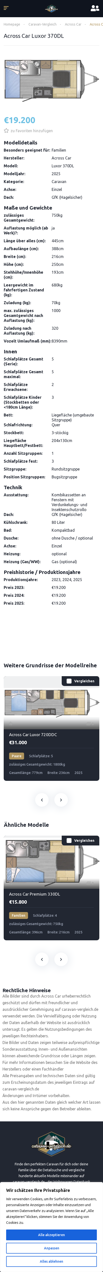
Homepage (12, 24)
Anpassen (51, 1248)
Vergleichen (84, 681)
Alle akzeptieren (51, 1235)
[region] (51, 1227)
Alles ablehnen (51, 1261)
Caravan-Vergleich (43, 24)
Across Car (73, 24)
